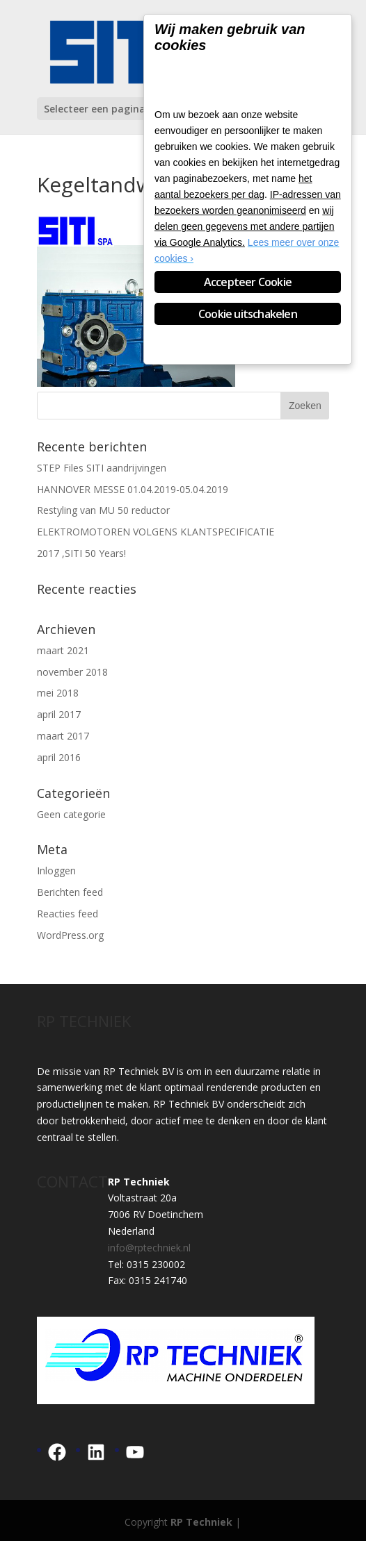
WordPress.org (70, 935)
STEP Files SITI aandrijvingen (101, 467)
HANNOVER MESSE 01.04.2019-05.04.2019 (132, 489)
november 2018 (72, 671)
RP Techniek (201, 1521)
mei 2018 (58, 692)
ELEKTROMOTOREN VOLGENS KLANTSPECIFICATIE (155, 531)
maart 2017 (63, 735)
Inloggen (56, 870)
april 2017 (59, 714)
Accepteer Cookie (248, 282)
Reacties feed (67, 913)
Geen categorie (71, 814)
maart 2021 (63, 650)
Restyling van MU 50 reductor (103, 510)
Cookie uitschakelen (247, 314)
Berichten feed (70, 892)
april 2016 (59, 757)
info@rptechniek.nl (149, 1247)
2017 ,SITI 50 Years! (81, 553)
